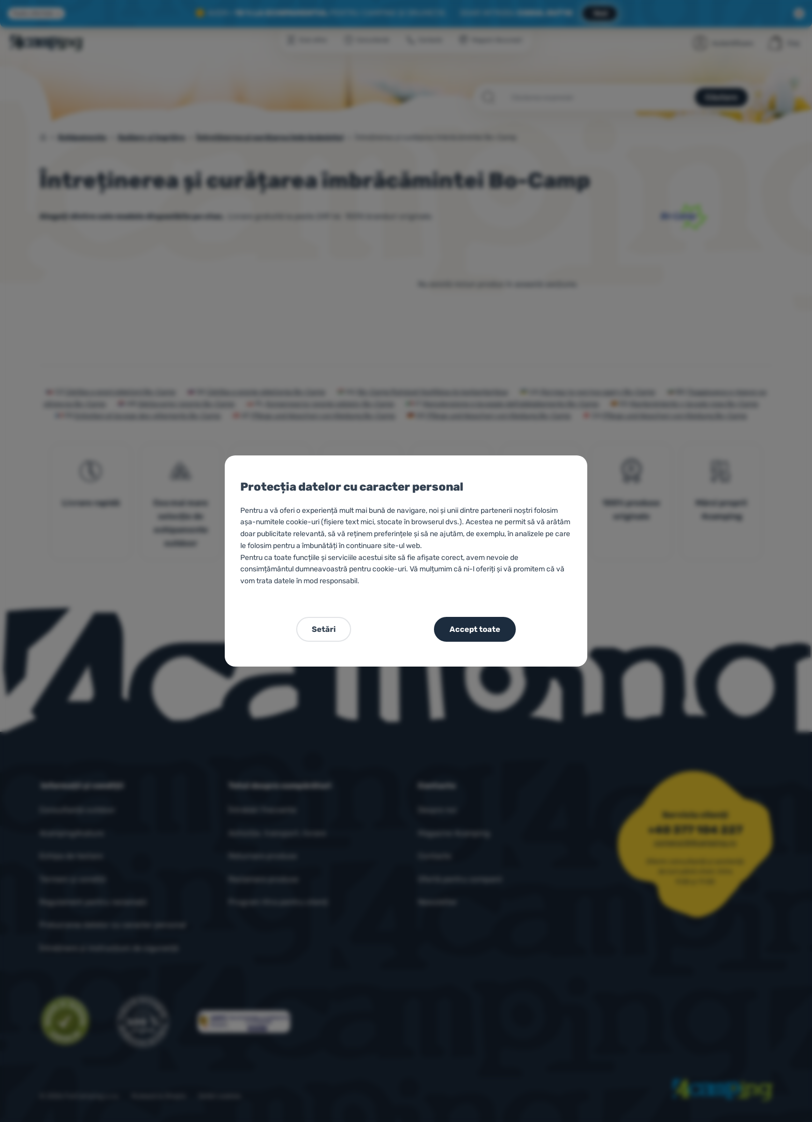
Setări (324, 629)
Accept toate (475, 629)
